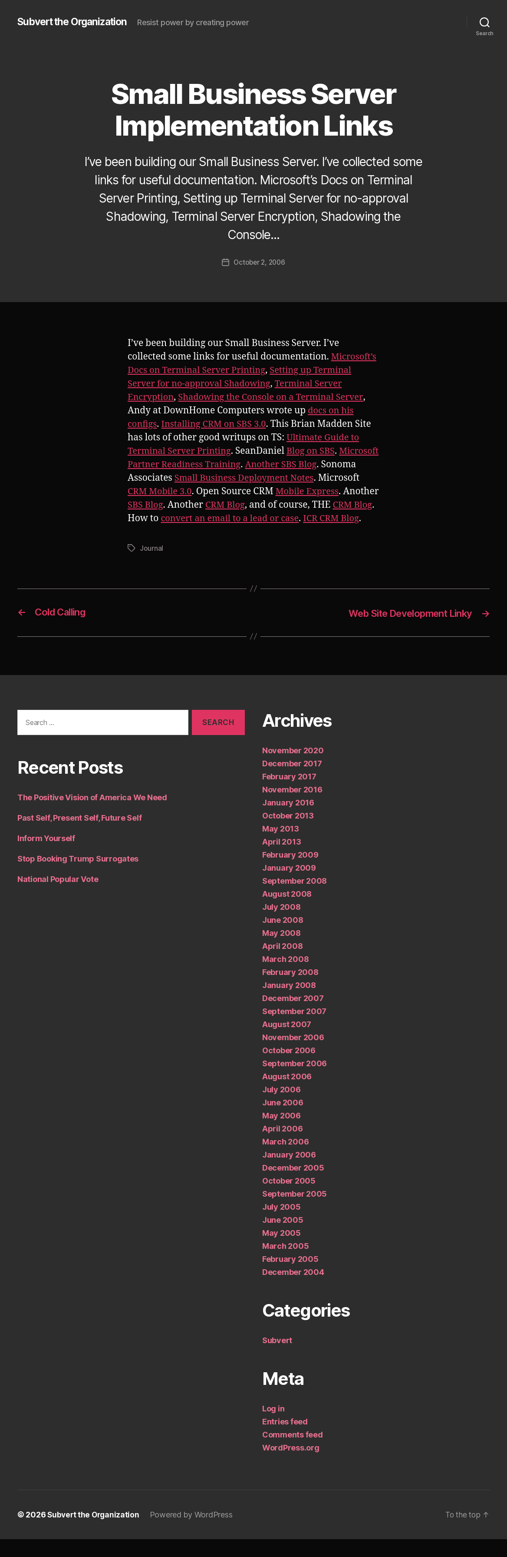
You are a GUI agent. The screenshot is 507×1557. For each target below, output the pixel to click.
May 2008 (281, 950)
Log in (273, 1426)
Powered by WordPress (193, 1532)
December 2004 (293, 1289)
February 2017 (289, 794)
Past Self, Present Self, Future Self (79, 835)
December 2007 (293, 1016)
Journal (151, 566)
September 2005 (294, 1211)
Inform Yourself (46, 856)
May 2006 (281, 1133)
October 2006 (289, 1068)
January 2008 (289, 1003)
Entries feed (285, 1439)
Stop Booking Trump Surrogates (77, 876)
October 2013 (288, 833)
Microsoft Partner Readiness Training (209, 469)
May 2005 (281, 1250)
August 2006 (287, 1094)
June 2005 (282, 1237)
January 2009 (289, 885)
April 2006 (282, 1146)
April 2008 (282, 963)
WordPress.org (290, 1465)
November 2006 (293, 1055)
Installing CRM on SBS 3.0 (217, 429)
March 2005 (285, 1263)
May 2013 (280, 846)
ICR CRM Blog (191, 536)
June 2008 (282, 937)
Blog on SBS (316, 456)
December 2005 (293, 1185)
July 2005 (281, 1224)
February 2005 (290, 1276)
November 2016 (292, 807)
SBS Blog (222, 510)
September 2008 (294, 898)
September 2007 (294, 1029)
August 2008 (287, 911)
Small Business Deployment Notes (285, 483)
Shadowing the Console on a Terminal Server (277, 402)
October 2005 (289, 1198)
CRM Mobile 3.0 (204, 496)
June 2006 (282, 1120)
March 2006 (285, 1159)
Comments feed (292, 1452)
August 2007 (286, 1042)
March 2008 (285, 976)
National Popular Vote (57, 897)
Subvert (277, 1358)
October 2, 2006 (259, 267)
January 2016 (288, 820)
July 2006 (281, 1107)
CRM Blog (304, 510)
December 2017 (292, 781)
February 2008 (290, 990)
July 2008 (281, 924)
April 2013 (281, 859)
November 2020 (293, 768)
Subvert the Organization (76, 17)
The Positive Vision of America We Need (92, 815)
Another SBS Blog (331, 469)
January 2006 (289, 1172)
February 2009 (290, 872)
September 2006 (294, 1081)
